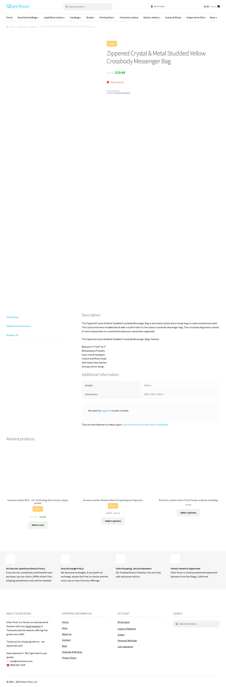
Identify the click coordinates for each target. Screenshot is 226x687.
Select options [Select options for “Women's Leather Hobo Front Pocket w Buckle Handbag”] (188, 512)
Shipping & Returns (72, 651)
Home (9, 17)
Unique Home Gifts (195, 17)
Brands (89, 17)
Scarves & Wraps (173, 17)
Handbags (75, 17)
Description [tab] (12, 317)
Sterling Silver (106, 17)
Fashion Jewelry (151, 17)
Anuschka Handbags (27, 17)
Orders (121, 634)
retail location (32, 626)
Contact (66, 639)
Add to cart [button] (38, 524)
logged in (106, 410)
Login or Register (127, 628)
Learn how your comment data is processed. (145, 424)
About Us (67, 634)
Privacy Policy (69, 657)
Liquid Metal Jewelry (54, 17)
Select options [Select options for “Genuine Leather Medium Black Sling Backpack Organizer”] (113, 520)
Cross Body (32, 26)
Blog (64, 645)
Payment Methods (127, 640)
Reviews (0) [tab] (12, 335)
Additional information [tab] (18, 326)
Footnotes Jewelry (129, 17)
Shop (64, 628)
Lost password (125, 646)
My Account (159, 6)
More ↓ (213, 17)
